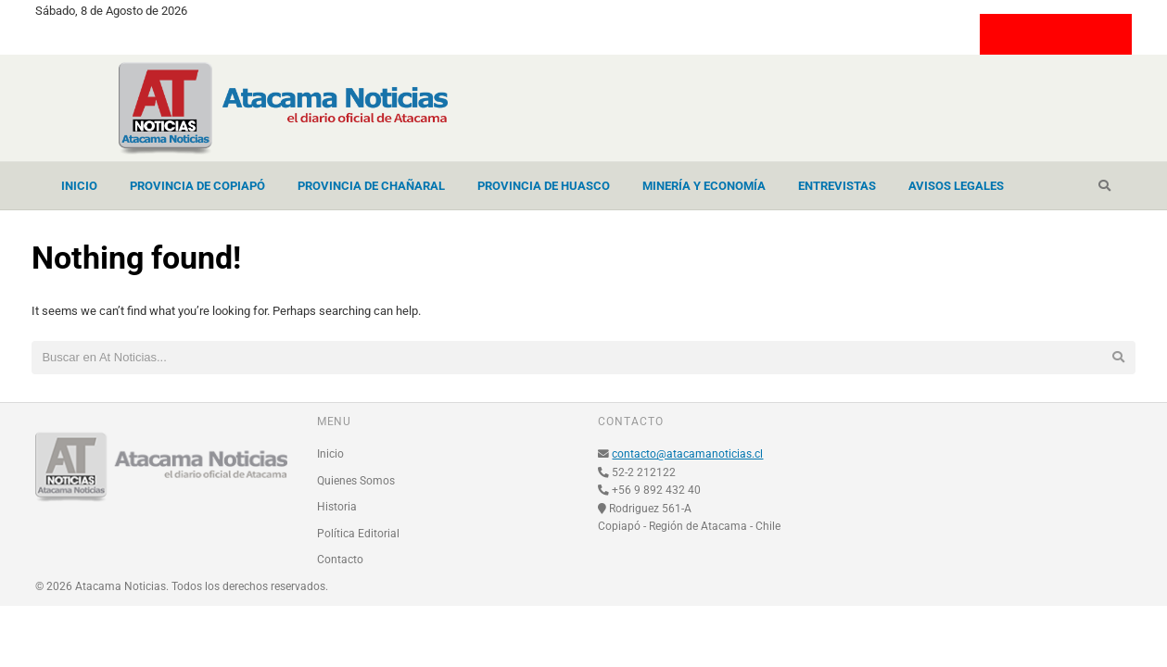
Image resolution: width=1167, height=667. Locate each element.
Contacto (340, 559)
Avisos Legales (956, 186)
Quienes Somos (356, 480)
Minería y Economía (704, 186)
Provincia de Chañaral (371, 186)
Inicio (79, 186)
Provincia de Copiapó (197, 186)
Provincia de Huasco (543, 186)
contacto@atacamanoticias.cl (687, 453)
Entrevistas (837, 186)
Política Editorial (358, 533)
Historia (337, 506)
